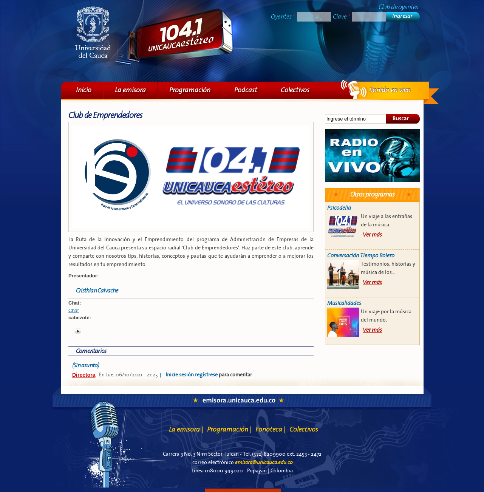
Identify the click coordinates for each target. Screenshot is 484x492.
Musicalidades (344, 303)
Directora (83, 375)
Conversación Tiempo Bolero (360, 255)
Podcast (245, 90)
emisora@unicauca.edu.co (263, 463)
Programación (189, 90)
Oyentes (283, 16)
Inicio (83, 90)
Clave (341, 16)
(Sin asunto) (85, 365)
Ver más (372, 235)
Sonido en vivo (372, 155)
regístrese (206, 375)
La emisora (130, 90)
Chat (73, 310)
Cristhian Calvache (97, 290)
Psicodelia (339, 208)
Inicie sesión (179, 375)
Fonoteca (270, 429)
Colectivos (295, 90)
